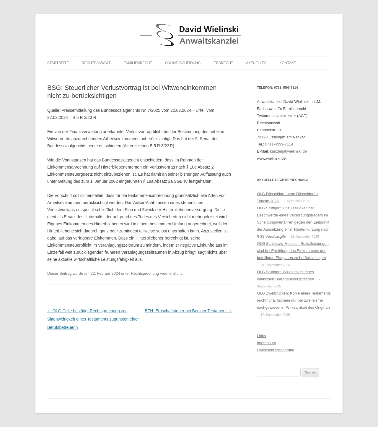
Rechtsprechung (145, 273)
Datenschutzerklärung (275, 350)
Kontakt (287, 63)
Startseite (58, 63)
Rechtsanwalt (96, 63)
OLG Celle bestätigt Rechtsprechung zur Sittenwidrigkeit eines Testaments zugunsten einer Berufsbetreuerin (93, 319)
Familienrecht (138, 63)
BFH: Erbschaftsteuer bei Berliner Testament (188, 310)
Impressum (266, 343)
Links (261, 336)
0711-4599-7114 (279, 144)
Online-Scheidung (183, 63)
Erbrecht (223, 63)
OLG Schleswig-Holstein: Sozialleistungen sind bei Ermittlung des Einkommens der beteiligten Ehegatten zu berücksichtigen (293, 250)
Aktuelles (256, 63)
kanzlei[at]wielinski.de (288, 151)
